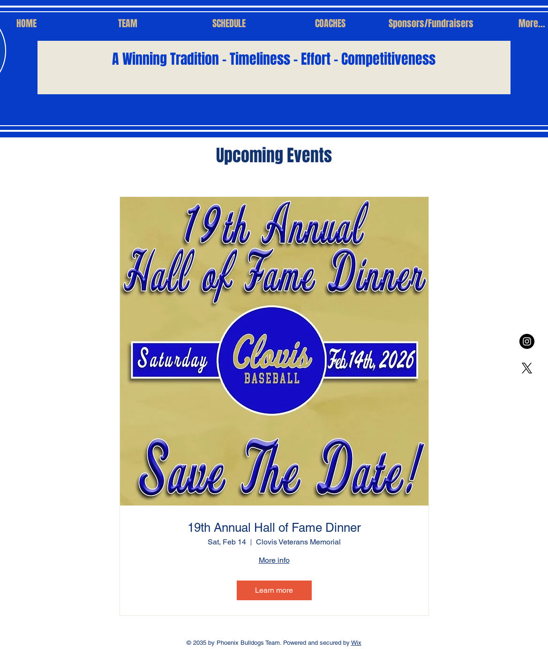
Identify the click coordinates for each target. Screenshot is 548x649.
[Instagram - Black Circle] (526, 341)
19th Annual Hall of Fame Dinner (274, 528)
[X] (526, 368)
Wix (356, 642)
